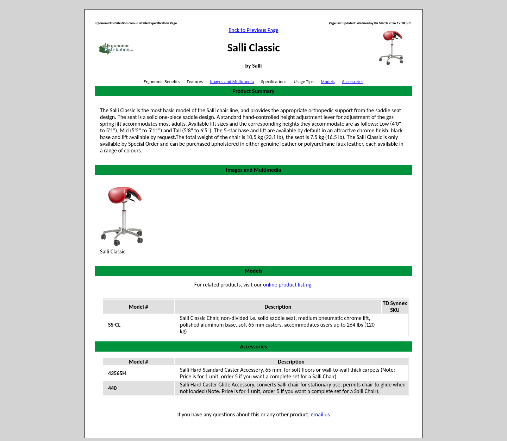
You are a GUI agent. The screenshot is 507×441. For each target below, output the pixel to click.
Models (327, 81)
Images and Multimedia (232, 81)
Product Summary (253, 91)
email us (320, 414)
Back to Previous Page (253, 30)
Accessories (352, 81)
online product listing (287, 284)
